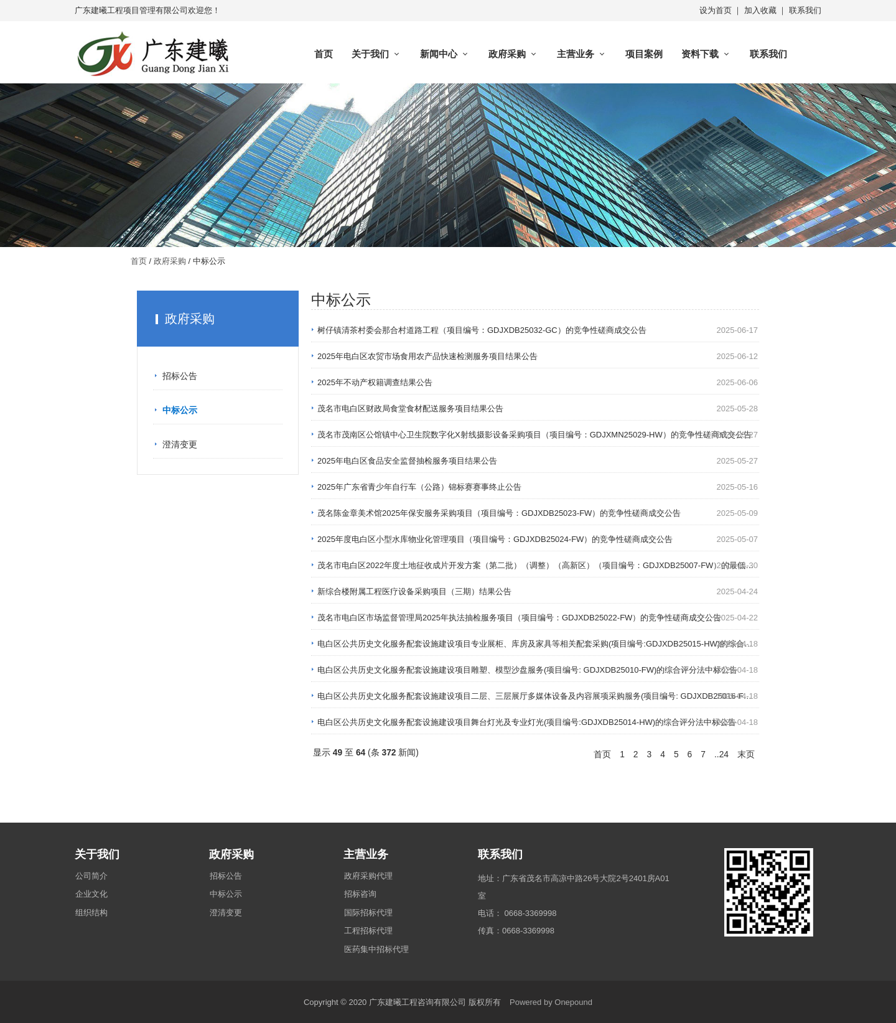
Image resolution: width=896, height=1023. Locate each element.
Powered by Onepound (551, 1002)
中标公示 (179, 410)
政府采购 (507, 54)
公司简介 (91, 876)
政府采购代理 (368, 876)
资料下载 (700, 54)
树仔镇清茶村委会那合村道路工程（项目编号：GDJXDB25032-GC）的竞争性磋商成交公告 (481, 330)
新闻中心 (438, 54)
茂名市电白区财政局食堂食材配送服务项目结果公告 (410, 408)
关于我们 (370, 54)
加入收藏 (760, 10)
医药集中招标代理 (376, 949)
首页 (323, 54)
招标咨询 (360, 894)
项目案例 (644, 54)
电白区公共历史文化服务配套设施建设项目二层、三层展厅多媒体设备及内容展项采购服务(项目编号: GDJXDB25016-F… (534, 696)
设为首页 (715, 10)
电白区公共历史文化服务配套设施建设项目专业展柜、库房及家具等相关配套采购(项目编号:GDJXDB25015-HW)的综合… (534, 643)
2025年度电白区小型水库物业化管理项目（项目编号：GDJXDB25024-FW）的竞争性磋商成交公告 (495, 539)
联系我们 (805, 10)
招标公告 (179, 376)
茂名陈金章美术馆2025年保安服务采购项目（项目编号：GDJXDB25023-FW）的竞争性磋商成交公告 (499, 513)
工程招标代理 (368, 930)
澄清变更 (179, 444)
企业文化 (91, 894)
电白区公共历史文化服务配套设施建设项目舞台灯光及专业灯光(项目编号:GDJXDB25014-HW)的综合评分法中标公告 (526, 722)
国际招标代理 (368, 912)
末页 (746, 754)
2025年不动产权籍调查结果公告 (374, 382)
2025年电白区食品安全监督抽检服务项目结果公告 (407, 460)
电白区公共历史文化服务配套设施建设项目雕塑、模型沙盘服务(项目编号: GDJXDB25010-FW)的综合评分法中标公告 (527, 670)
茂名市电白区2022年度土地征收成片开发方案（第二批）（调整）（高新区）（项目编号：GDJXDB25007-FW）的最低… (535, 565)
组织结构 (91, 912)
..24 (721, 754)
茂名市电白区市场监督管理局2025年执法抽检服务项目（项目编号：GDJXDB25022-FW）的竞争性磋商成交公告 (519, 617)
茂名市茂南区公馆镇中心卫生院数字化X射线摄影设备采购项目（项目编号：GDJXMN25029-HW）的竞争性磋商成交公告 (534, 434)
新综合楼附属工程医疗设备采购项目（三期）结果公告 (414, 591)
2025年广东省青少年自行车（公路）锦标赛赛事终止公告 (419, 487)
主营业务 (575, 54)
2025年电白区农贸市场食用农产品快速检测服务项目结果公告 (427, 356)
